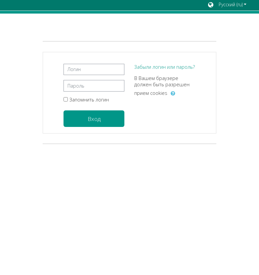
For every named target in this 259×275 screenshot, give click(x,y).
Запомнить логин (89, 100)
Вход (94, 119)
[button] (227, 5)
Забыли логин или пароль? (164, 67)
